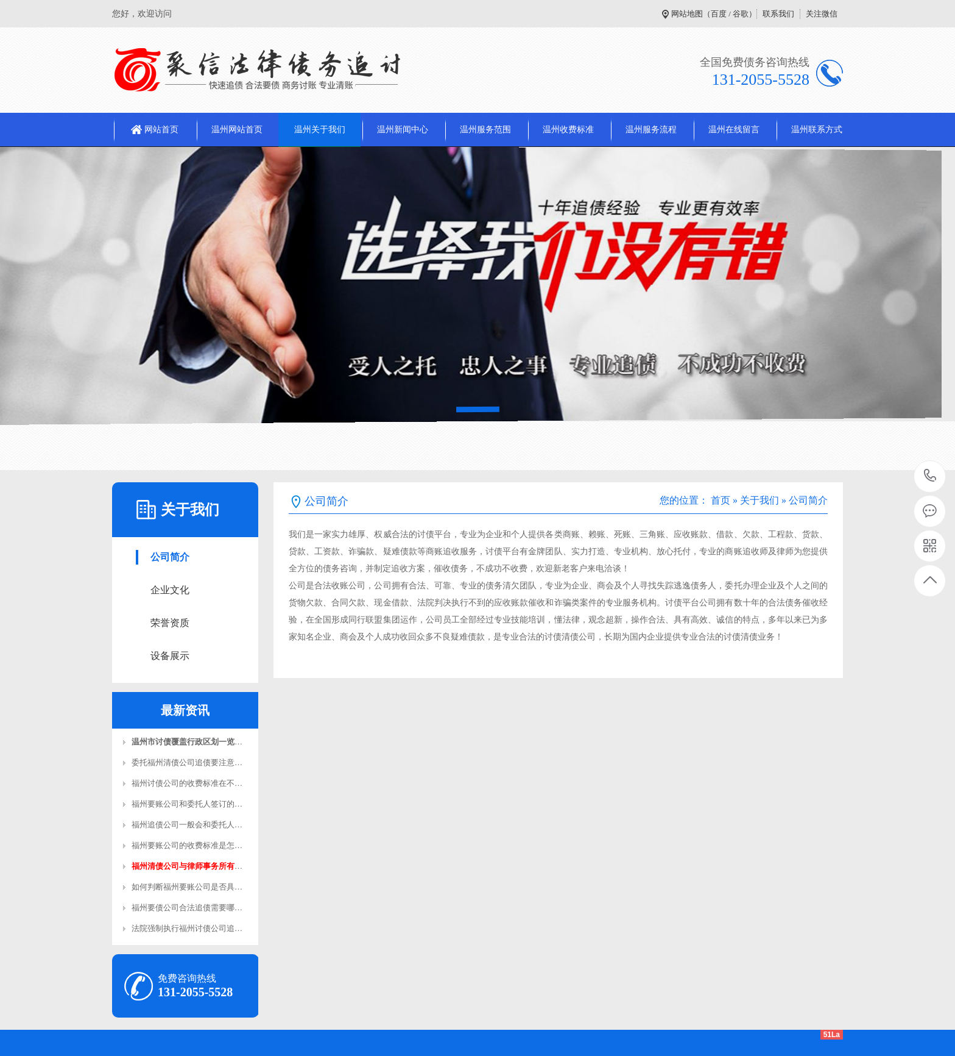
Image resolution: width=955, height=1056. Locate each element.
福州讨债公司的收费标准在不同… (191, 783)
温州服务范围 (485, 129)
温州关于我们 (319, 129)
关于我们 (759, 500)
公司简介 (169, 557)
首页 (720, 500)
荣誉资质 (169, 623)
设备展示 (169, 656)
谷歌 (741, 13)
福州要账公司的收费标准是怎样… (191, 845)
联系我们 (778, 13)
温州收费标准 (568, 129)
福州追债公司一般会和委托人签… (191, 824)
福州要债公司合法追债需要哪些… (191, 907)
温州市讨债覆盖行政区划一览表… (191, 741)
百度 (719, 13)
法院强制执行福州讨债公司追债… (191, 928)
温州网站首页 (237, 129)
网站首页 (161, 129)
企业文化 (169, 590)
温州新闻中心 (402, 129)
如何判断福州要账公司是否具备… (191, 886)
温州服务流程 (651, 129)
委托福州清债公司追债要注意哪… (191, 762)
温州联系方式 (816, 129)
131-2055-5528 (930, 476)
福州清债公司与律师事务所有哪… (191, 866)
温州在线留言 (733, 129)
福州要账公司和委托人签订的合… (191, 803)
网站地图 (687, 13)
